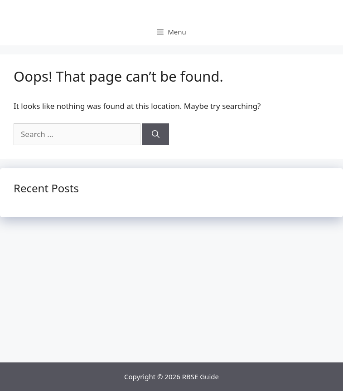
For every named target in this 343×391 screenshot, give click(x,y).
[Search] (155, 134)
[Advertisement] (171, 294)
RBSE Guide (200, 376)
